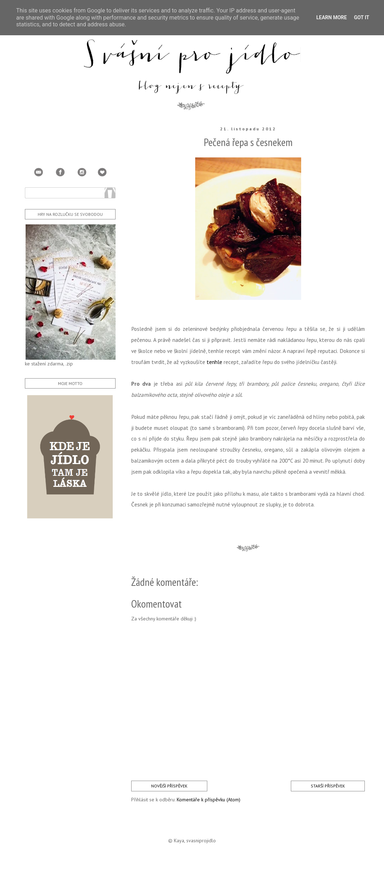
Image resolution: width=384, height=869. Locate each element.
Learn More (331, 17)
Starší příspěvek (328, 786)
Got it (361, 17)
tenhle (214, 361)
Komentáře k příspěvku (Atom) (208, 799)
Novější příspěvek (169, 786)
